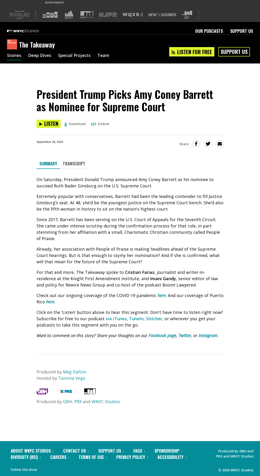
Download (74, 124)
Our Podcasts (209, 31)
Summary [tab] (48, 163)
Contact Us (76, 451)
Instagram (207, 335)
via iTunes (116, 318)
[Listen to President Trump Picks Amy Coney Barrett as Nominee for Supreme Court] (49, 124)
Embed (100, 124)
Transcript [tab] (74, 163)
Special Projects (74, 56)
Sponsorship (168, 451)
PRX (78, 401)
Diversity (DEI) (26, 457)
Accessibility (172, 457)
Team (103, 56)
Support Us (241, 31)
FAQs (139, 451)
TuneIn (136, 318)
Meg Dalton (74, 372)
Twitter (184, 335)
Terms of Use (93, 457)
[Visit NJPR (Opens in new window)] (108, 14)
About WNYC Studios (32, 451)
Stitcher (154, 318)
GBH (67, 401)
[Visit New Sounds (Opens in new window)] (162, 14)
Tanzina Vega (71, 378)
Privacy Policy (132, 457)
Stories (14, 56)
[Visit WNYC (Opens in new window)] (50, 15)
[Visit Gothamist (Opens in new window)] (69, 15)
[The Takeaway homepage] (13, 44)
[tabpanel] (130, 257)
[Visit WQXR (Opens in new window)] (133, 15)
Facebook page (162, 335)
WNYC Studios (106, 401)
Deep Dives (39, 56)
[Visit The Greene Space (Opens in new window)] (187, 15)
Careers (59, 457)
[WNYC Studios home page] (29, 31)
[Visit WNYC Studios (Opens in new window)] (87, 14)
